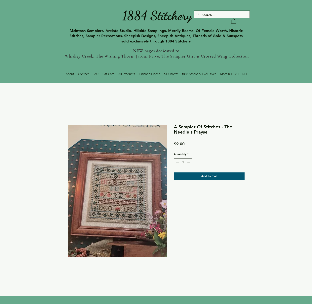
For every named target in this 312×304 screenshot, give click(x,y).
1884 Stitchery (157, 15)
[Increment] (189, 162)
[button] (233, 21)
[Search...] (221, 15)
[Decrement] (177, 162)
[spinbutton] (183, 162)
